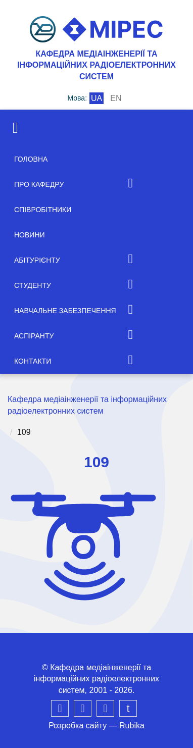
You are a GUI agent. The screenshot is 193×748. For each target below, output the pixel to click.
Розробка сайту (78, 725)
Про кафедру (39, 184)
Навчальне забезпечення (65, 311)
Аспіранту (34, 336)
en (115, 98)
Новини (29, 235)
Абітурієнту (37, 260)
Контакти (32, 361)
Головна (30, 159)
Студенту (32, 285)
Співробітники (42, 210)
